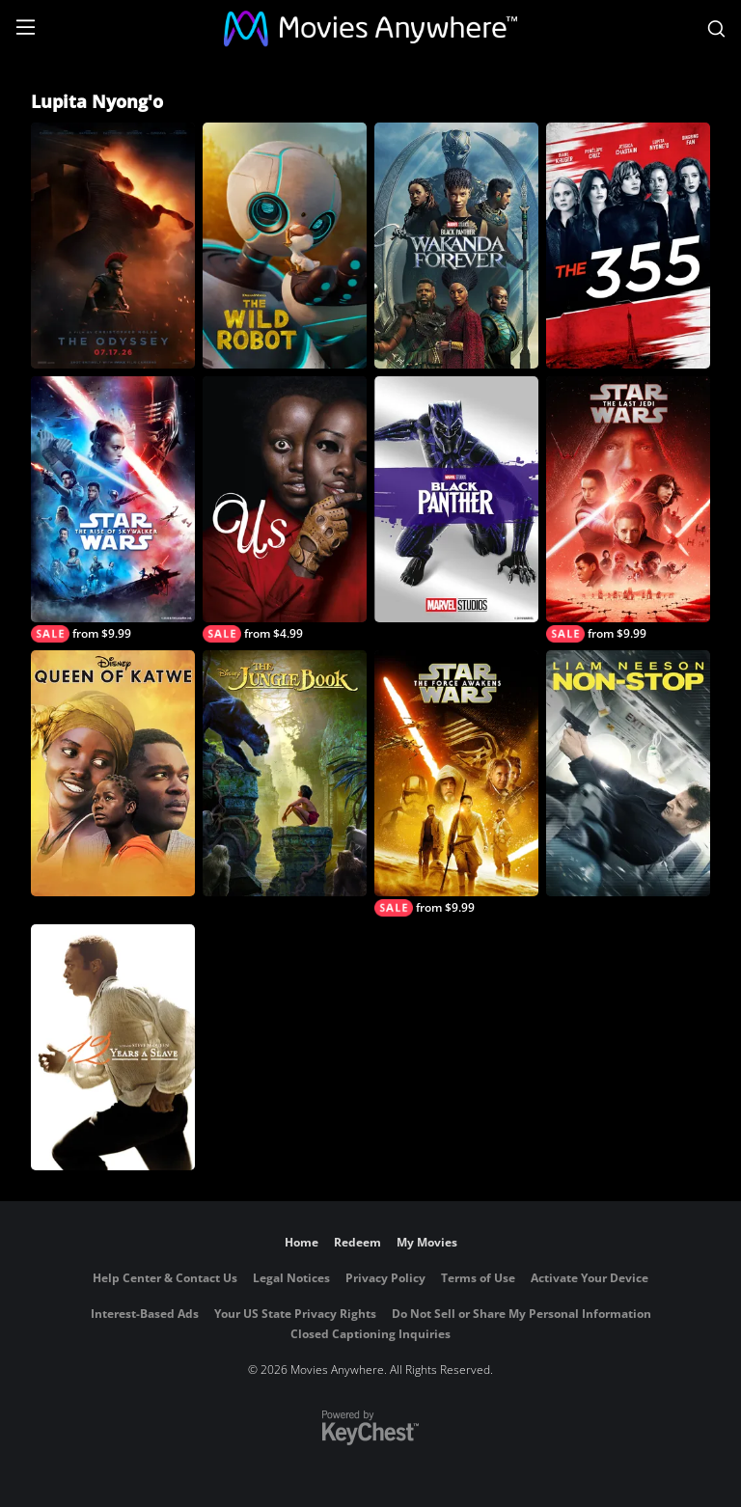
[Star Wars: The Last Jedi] (628, 509)
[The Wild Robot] (285, 246)
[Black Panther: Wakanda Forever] (456, 246)
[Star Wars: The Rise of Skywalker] (113, 509)
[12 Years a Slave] (113, 1047)
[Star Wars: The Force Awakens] (456, 783)
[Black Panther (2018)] (456, 499)
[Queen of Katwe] (113, 773)
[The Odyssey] (113, 246)
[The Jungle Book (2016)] (285, 773)
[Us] (285, 509)
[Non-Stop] (628, 773)
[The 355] (628, 246)
